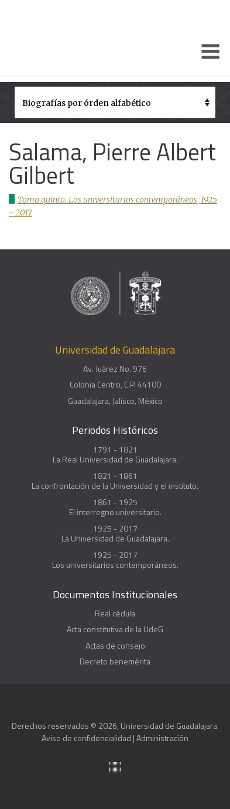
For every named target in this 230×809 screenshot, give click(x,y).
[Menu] (210, 51)
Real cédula (115, 613)
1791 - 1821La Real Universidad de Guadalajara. (115, 454)
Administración (162, 738)
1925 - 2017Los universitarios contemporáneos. (115, 560)
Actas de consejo (115, 645)
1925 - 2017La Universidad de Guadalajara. (115, 533)
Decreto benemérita (115, 661)
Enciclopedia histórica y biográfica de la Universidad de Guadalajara (66, 38)
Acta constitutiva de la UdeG (115, 629)
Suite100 (115, 768)
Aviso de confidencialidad (86, 738)
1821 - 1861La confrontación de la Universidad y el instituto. (115, 481)
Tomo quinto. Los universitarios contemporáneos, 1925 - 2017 (113, 206)
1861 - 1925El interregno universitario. (115, 507)
